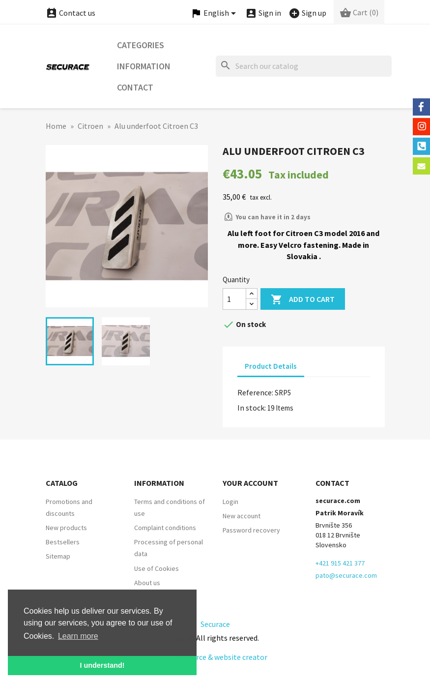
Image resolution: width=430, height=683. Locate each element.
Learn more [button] (78, 636)
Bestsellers (63, 541)
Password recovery (251, 530)
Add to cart (303, 300)
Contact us (70, 13)
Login (230, 501)
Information (144, 66)
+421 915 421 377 (340, 563)
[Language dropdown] (214, 13)
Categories (140, 45)
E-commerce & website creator (215, 657)
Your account (250, 483)
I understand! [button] (102, 665)
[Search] (304, 66)
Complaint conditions (165, 527)
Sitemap (58, 556)
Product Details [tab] (271, 366)
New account (241, 515)
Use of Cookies (156, 568)
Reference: (255, 392)
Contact (135, 87)
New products (66, 527)
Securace (215, 624)
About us (147, 582)
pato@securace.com (346, 575)
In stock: (251, 408)
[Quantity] (234, 299)
